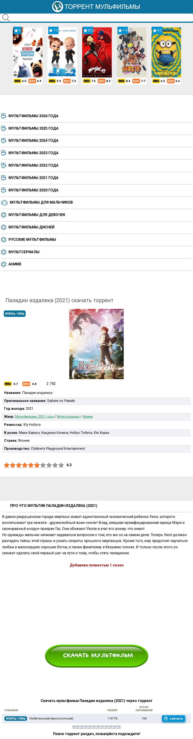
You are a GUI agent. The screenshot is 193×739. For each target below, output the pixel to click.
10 (61, 465)
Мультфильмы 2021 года (33, 178)
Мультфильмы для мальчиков (41, 202)
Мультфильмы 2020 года (33, 190)
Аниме (14, 264)
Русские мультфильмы (32, 239)
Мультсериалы (23, 252)
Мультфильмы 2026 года (33, 116)
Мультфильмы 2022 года (33, 165)
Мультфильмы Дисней (31, 227)
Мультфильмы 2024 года (33, 140)
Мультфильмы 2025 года (33, 128)
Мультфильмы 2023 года (33, 153)
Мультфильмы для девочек (36, 215)
